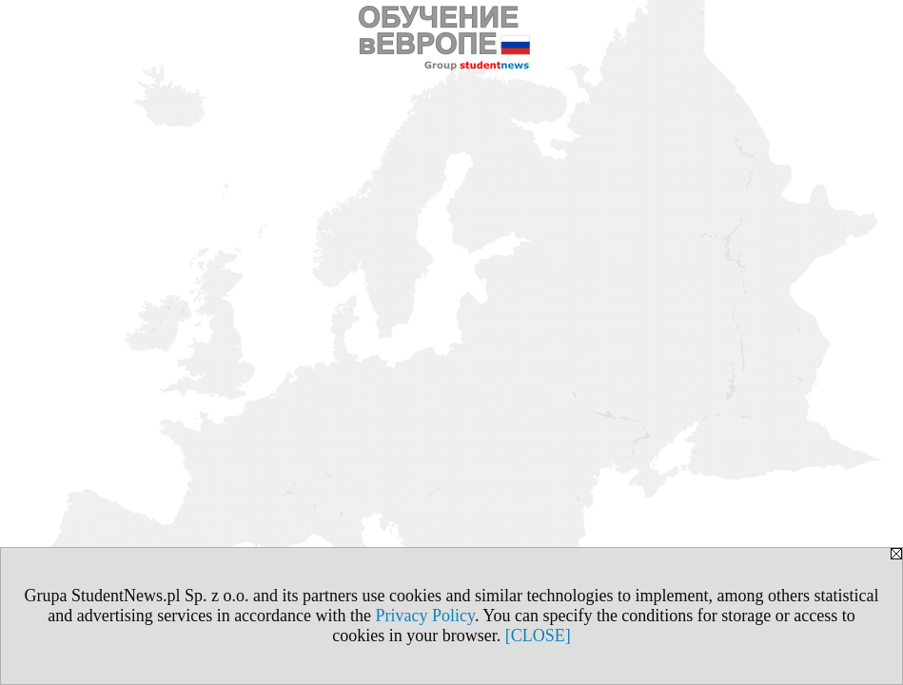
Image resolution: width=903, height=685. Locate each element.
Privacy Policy (425, 615)
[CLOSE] (538, 635)
